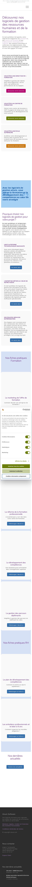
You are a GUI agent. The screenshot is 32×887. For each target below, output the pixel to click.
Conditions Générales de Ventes (12, 829)
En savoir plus (16, 267)
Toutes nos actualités (15, 767)
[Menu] (26, 6)
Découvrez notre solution (16, 91)
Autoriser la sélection (16, 471)
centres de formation (12, 40)
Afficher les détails (21, 461)
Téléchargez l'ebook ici (16, 523)
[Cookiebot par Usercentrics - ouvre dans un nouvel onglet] (23, 410)
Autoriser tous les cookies (16, 466)
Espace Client (6, 855)
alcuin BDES (14, 2)
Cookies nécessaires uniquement (16, 476)
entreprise (23, 38)
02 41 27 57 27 (21, 2)
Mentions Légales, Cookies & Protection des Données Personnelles (15, 824)
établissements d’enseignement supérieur (12, 42)
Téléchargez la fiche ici (16, 691)
